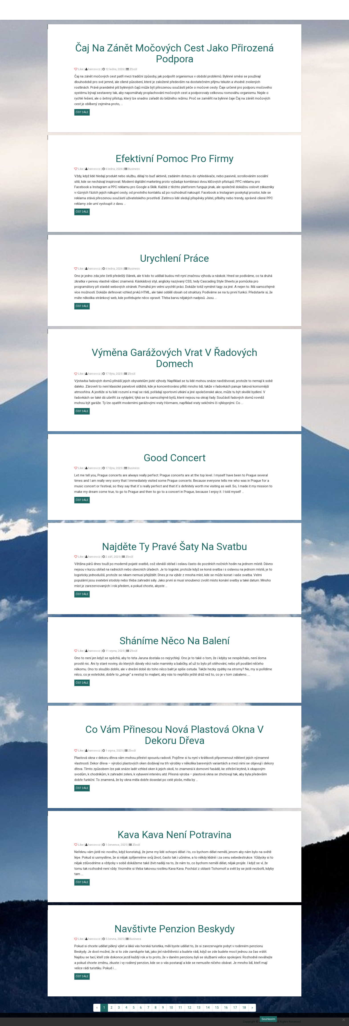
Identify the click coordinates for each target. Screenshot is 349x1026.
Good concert (175, 458)
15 (217, 1008)
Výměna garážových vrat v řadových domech (174, 358)
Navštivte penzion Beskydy (174, 929)
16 (226, 1008)
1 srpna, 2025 (114, 750)
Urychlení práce (174, 258)
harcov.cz (94, 69)
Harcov (58, 5)
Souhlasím (268, 1019)
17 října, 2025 (114, 373)
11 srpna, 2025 (115, 650)
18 (244, 1008)
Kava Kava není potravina (174, 835)
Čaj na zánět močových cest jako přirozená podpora (174, 53)
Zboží (133, 69)
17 (235, 1008)
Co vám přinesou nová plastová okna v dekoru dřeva (174, 734)
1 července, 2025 (116, 844)
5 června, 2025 (115, 939)
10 (171, 1008)
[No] (343, 1019)
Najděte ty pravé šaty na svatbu (174, 547)
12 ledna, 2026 (115, 69)
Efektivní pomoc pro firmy (174, 159)
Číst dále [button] (83, 111)
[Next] (252, 1008)
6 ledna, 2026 (114, 169)
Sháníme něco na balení (175, 641)
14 (207, 1008)
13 (198, 1008)
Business (134, 169)
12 (189, 1008)
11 (180, 1008)
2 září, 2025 (113, 556)
